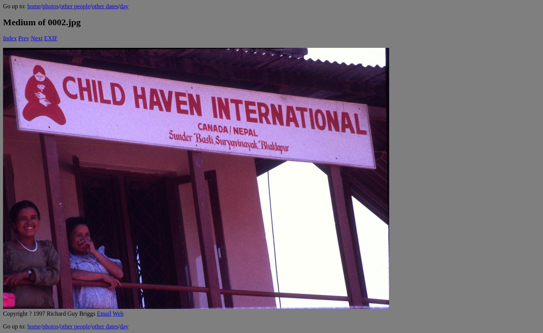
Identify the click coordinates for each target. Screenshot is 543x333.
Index (10, 38)
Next (37, 38)
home (34, 6)
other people (75, 6)
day (124, 6)
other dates (105, 6)
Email (104, 313)
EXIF (51, 38)
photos (50, 6)
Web (118, 313)
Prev (23, 38)
